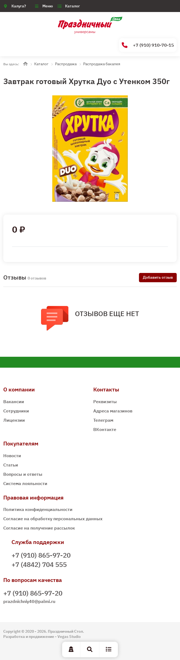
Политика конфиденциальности (37, 509)
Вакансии (13, 401)
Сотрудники (16, 411)
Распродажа (66, 63)
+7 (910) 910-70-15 (148, 45)
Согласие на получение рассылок (39, 528)
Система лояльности (25, 483)
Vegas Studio (69, 636)
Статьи (10, 465)
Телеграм (103, 420)
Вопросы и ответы (22, 474)
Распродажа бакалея (101, 63)
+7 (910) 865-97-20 (41, 555)
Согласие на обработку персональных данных (53, 518)
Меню (47, 6)
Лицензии (14, 420)
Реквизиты (105, 401)
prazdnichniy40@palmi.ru (29, 601)
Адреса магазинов (112, 411)
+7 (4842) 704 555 (39, 564)
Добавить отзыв (158, 277)
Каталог (72, 6)
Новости (12, 455)
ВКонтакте (104, 429)
